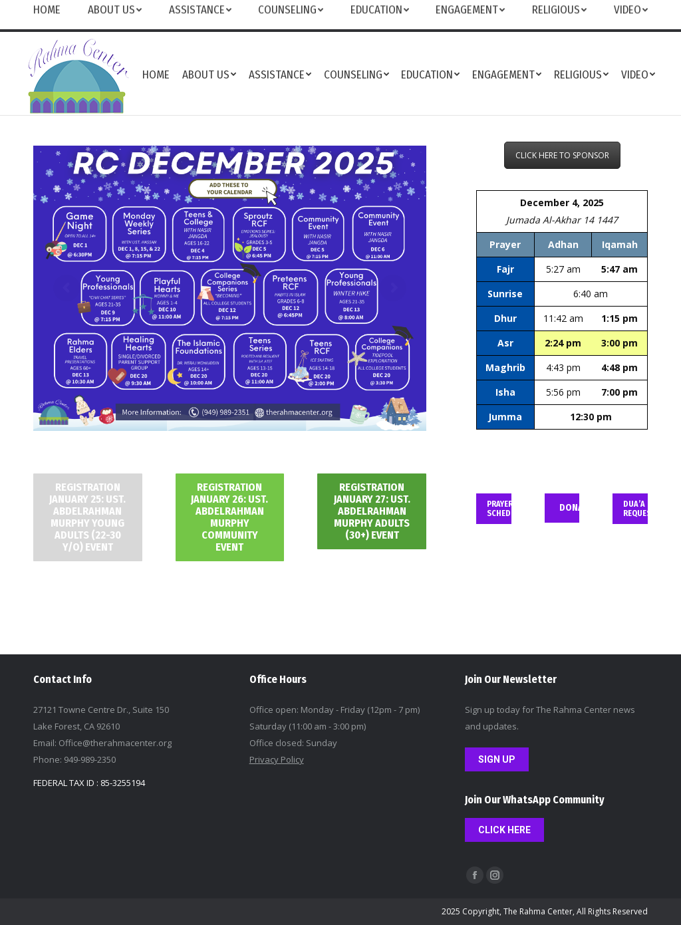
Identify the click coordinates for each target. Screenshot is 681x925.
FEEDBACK (531, 16)
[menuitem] (156, 74)
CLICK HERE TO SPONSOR (562, 155)
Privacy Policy (276, 759)
